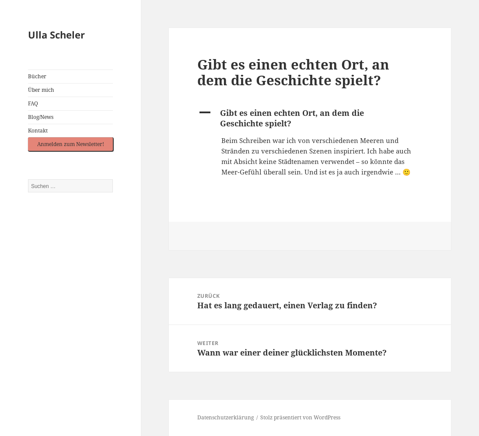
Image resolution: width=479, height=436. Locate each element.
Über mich (41, 90)
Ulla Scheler (56, 34)
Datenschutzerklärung (225, 417)
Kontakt (38, 130)
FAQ (33, 103)
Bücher (37, 76)
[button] (310, 118)
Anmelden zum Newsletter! (70, 144)
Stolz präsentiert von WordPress (300, 417)
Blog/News (40, 117)
